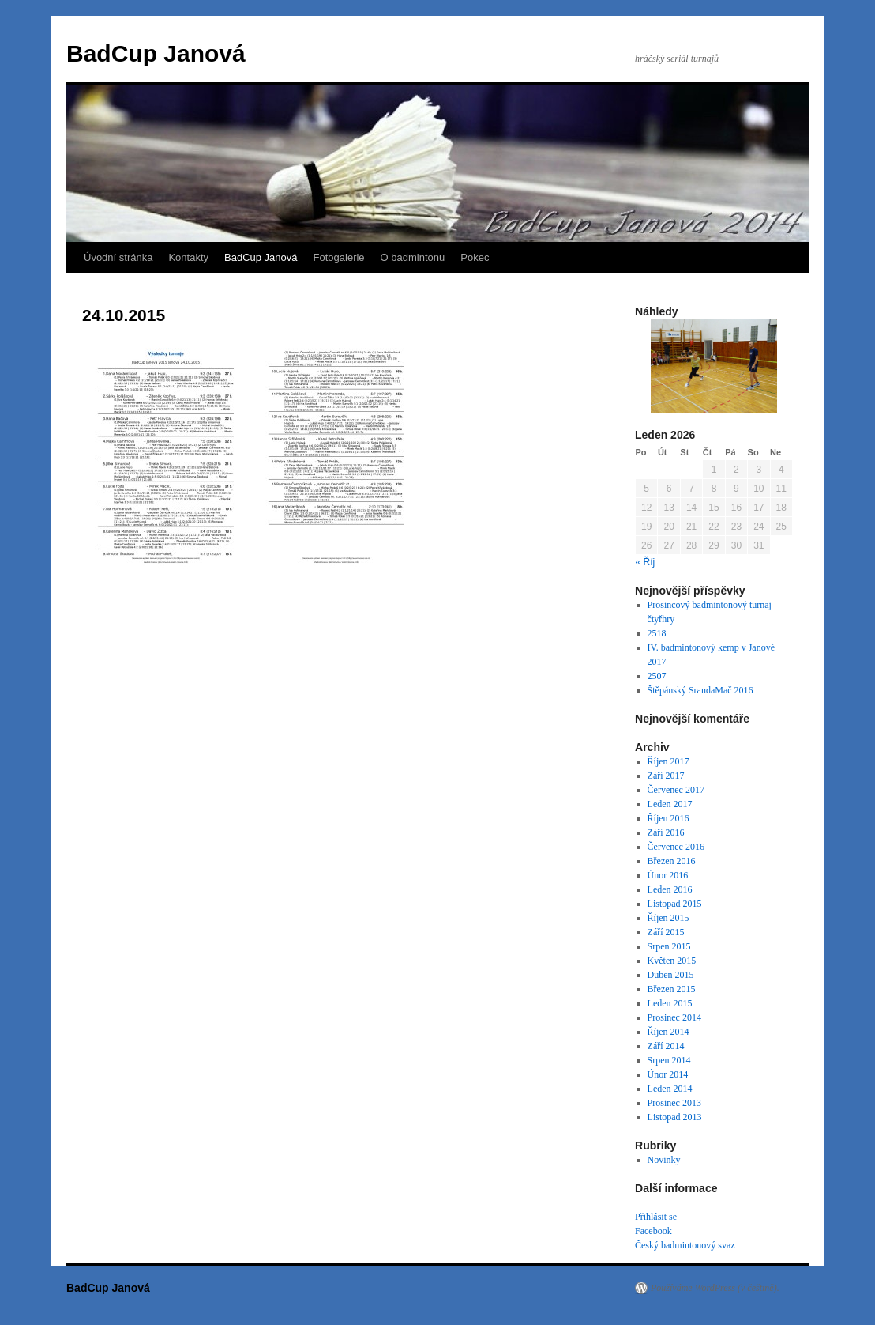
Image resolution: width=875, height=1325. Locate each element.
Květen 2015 (672, 960)
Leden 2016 (670, 889)
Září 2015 (666, 932)
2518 (657, 633)
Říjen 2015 (668, 917)
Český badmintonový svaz (685, 1245)
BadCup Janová (156, 53)
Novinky (664, 1159)
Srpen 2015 (669, 946)
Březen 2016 (672, 860)
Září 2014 (666, 1045)
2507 (657, 675)
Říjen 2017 (668, 761)
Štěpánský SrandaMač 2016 (700, 690)
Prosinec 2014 (674, 1017)
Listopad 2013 (675, 1117)
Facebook (653, 1230)
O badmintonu (413, 257)
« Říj (645, 562)
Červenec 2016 (676, 846)
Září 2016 (666, 832)
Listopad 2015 (675, 903)
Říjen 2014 (668, 1031)
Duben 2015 (671, 974)
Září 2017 (666, 775)
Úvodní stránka (118, 257)
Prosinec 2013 (674, 1102)
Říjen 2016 (668, 818)
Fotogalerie (339, 257)
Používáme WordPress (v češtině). (715, 1287)
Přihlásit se (656, 1216)
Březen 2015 (672, 989)
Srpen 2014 (669, 1060)
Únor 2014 (668, 1074)
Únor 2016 (668, 875)
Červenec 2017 (676, 789)
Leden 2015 (670, 1003)
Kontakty (188, 257)
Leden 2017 (670, 804)
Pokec (474, 257)
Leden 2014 (670, 1088)
